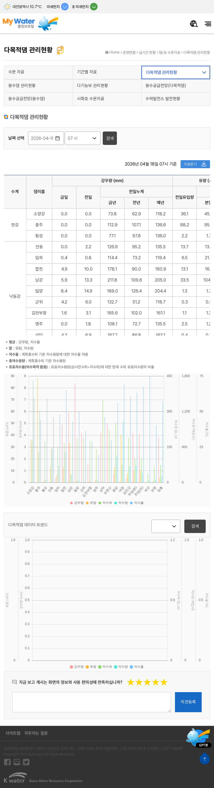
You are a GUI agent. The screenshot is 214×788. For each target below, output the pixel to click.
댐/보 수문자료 (169, 52)
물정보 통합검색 (194, 23)
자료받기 (190, 164)
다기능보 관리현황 (92, 85)
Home (114, 52)
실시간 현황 (147, 52)
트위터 (26, 762)
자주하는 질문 (36, 733)
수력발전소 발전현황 (163, 98)
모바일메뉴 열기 (208, 23)
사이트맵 (12, 733)
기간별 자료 (87, 71)
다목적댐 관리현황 (197, 52)
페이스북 (7, 762)
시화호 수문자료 (90, 98)
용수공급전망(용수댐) (26, 98)
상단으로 (204, 758)
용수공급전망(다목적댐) (166, 85)
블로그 (16, 762)
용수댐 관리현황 (22, 85)
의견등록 (188, 701)
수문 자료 (16, 71)
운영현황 (129, 52)
